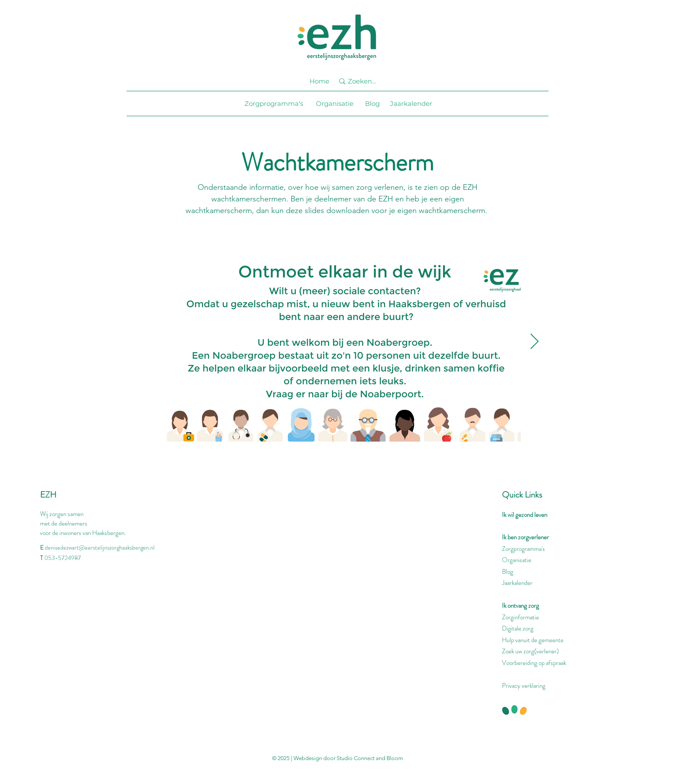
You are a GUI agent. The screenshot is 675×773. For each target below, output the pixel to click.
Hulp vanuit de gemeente (533, 640)
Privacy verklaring (523, 685)
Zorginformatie (520, 617)
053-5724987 (62, 557)
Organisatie (516, 560)
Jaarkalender (517, 582)
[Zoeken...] (366, 81)
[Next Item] (534, 342)
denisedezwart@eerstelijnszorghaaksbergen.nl (100, 547)
